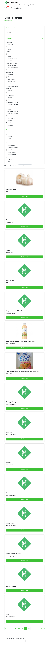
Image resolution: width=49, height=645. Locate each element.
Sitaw (7, 614)
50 (41, 628)
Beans (8, 220)
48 (35, 628)
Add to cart (24, 196)
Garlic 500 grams (11, 189)
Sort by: (15, 166)
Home (6, 20)
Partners (16, 5)
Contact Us (29, 641)
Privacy (11, 641)
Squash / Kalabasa (13, 553)
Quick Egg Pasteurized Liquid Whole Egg (20, 341)
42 (15, 628)
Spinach (11, 584)
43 (19, 628)
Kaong (8, 250)
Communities (22, 5)
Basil (9, 432)
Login (15, 8)
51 (44, 628)
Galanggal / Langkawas (13, 402)
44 (22, 628)
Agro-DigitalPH (31, 5)
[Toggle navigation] (6, 12)
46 (29, 628)
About (6, 641)
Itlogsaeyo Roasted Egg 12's (14, 311)
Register (20, 8)
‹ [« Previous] (5, 628)
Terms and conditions (19, 641)
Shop (10, 20)
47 (32, 628)
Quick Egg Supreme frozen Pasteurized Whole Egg (22, 371)
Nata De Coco (10, 280)
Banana (12, 493)
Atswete (8, 462)
